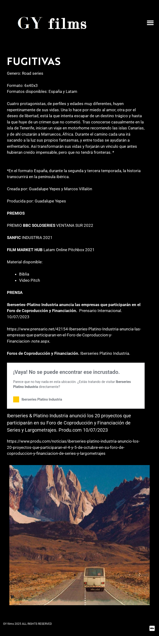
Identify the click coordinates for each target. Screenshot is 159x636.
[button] (150, 22)
